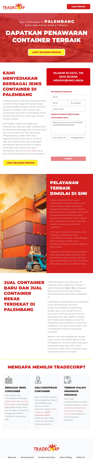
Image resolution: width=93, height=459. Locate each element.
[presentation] (65, 147)
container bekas (29, 151)
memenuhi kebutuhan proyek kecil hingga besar (75, 411)
